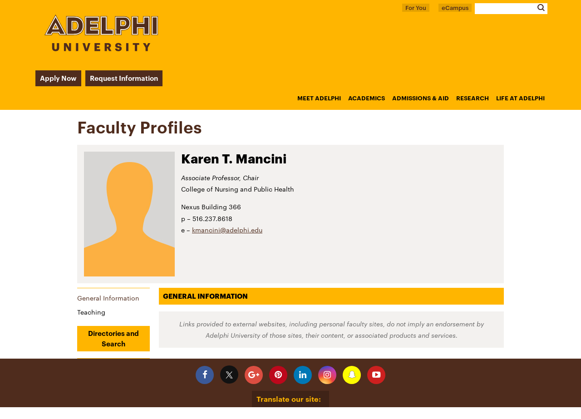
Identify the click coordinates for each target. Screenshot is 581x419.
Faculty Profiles (139, 127)
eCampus (455, 7)
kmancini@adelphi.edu (227, 230)
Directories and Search (113, 338)
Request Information (124, 78)
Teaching (91, 312)
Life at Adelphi (520, 98)
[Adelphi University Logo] (101, 49)
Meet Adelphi (319, 98)
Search (541, 7)
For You (415, 7)
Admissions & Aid (420, 98)
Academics (366, 98)
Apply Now (58, 78)
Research (472, 98)
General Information (108, 298)
